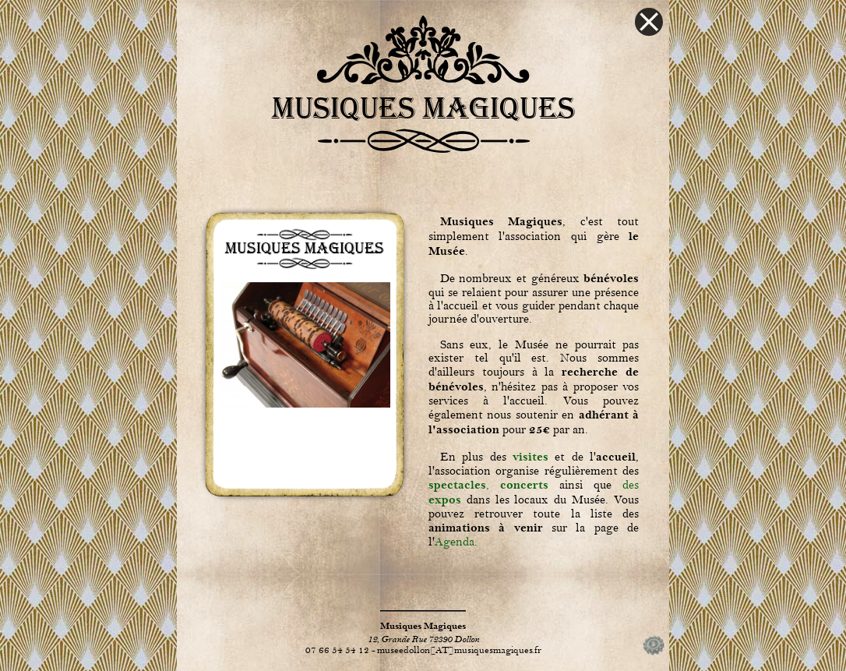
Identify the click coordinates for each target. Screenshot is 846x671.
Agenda (454, 542)
